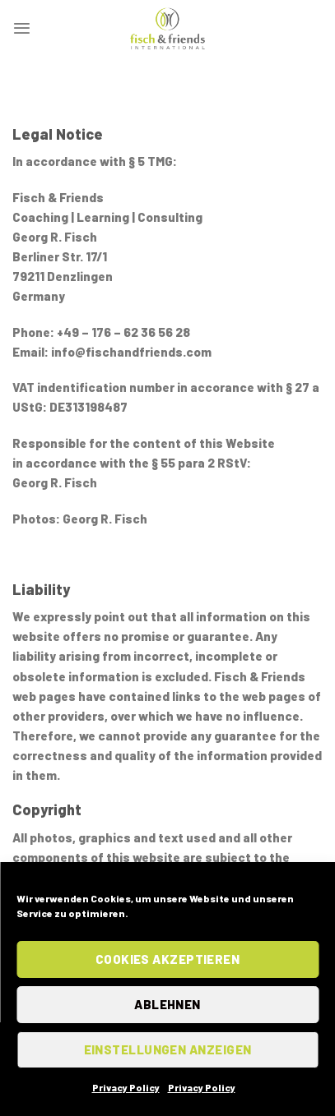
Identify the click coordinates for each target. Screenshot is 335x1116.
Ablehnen (167, 1004)
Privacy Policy (126, 1087)
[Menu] (21, 28)
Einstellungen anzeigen (168, 1049)
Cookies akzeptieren (167, 959)
